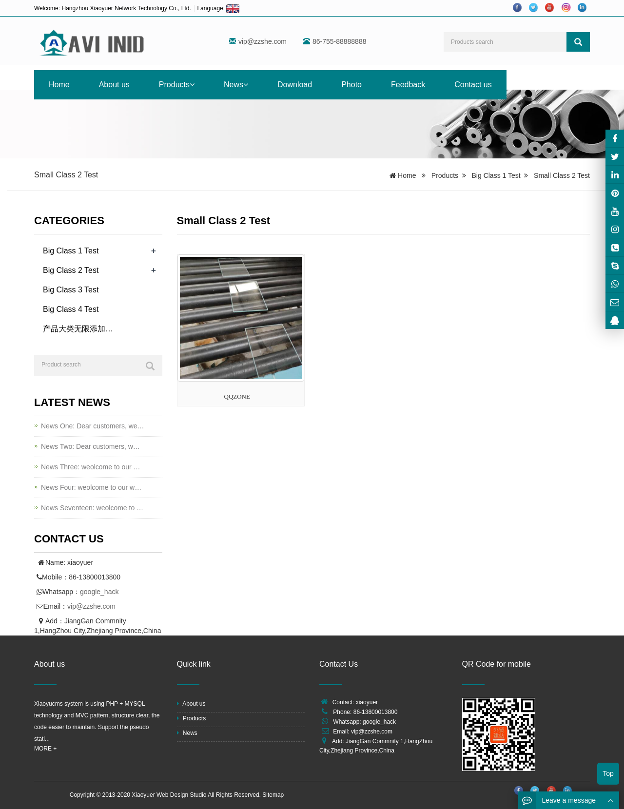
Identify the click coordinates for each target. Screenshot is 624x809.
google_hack (99, 592)
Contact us (472, 84)
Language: (218, 8)
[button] (192, 84)
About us (114, 84)
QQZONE (237, 396)
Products (177, 84)
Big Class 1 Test (496, 175)
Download (294, 84)
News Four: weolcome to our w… (91, 487)
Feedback (408, 84)
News (236, 84)
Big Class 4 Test (70, 309)
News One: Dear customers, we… (92, 426)
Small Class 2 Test (562, 175)
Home (59, 84)
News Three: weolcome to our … (90, 467)
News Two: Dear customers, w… (90, 446)
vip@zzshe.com (262, 41)
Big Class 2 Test (70, 270)
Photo (351, 84)
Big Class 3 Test (70, 290)
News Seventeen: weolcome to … (92, 508)
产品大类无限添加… (78, 329)
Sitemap (273, 794)
